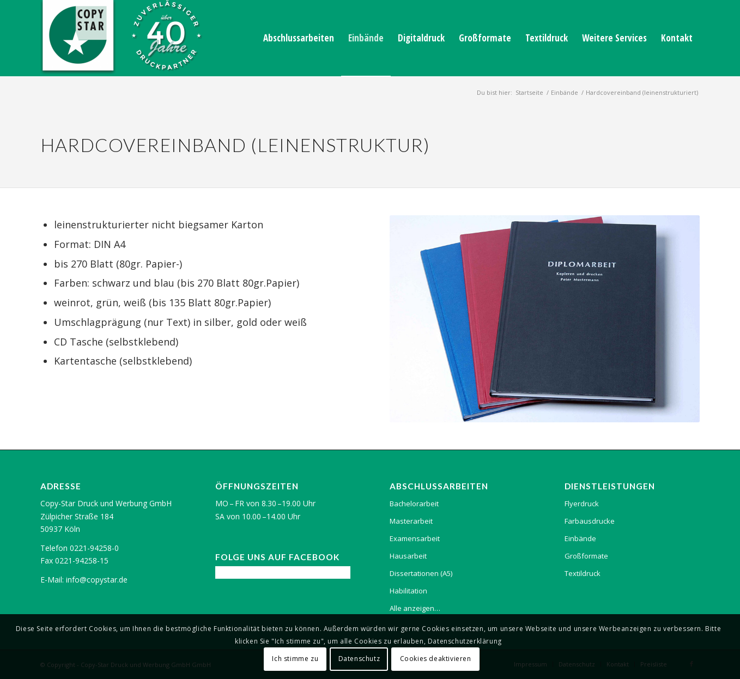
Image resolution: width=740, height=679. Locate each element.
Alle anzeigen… (415, 608)
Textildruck (583, 573)
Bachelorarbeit (414, 503)
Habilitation (408, 591)
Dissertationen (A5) (421, 573)
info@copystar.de (97, 579)
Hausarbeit (408, 556)
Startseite (529, 92)
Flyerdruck (582, 503)
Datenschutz (359, 658)
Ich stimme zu (295, 658)
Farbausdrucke (590, 521)
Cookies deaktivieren (435, 658)
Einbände (564, 92)
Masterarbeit (411, 521)
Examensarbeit (415, 538)
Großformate (586, 556)
